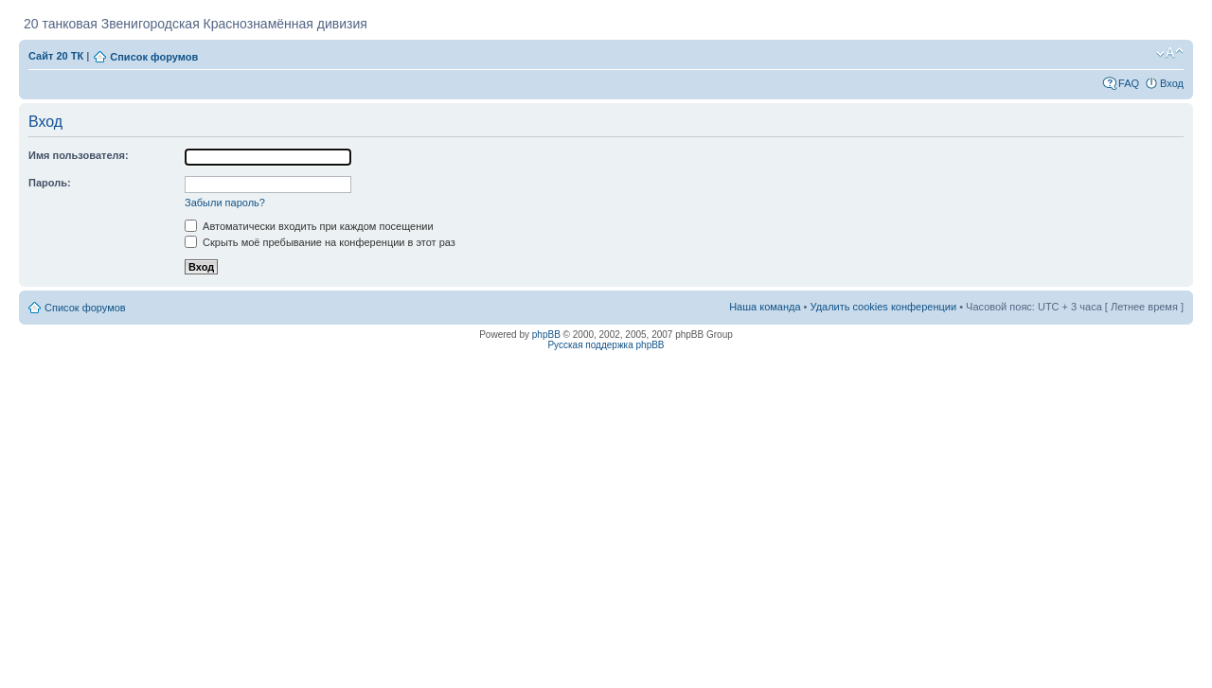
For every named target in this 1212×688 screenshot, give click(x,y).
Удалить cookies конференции (884, 306)
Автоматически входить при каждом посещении (309, 226)
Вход (1172, 83)
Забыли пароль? (225, 202)
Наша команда (764, 306)
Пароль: (49, 182)
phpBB (546, 334)
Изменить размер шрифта (1170, 53)
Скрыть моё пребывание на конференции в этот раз (320, 242)
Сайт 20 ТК (55, 56)
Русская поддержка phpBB (605, 345)
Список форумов (154, 56)
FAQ (1128, 83)
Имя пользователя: (78, 155)
